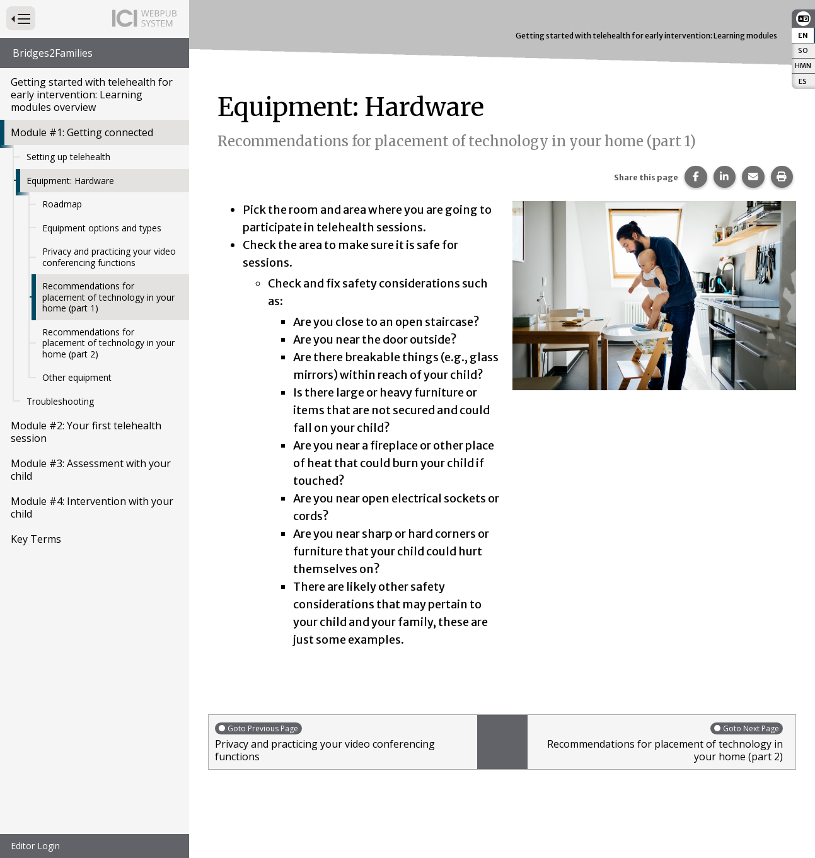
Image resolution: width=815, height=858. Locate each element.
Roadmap (62, 204)
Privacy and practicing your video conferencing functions (109, 257)
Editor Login (35, 846)
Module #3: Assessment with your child (91, 469)
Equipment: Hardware (70, 181)
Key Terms (36, 539)
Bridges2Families (53, 53)
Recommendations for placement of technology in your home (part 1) (108, 297)
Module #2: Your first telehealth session (86, 432)
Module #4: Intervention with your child (92, 507)
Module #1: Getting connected (82, 132)
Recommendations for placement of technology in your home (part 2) (108, 343)
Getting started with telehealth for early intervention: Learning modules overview (92, 94)
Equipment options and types (101, 228)
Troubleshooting (60, 401)
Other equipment (77, 377)
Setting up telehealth (68, 157)
